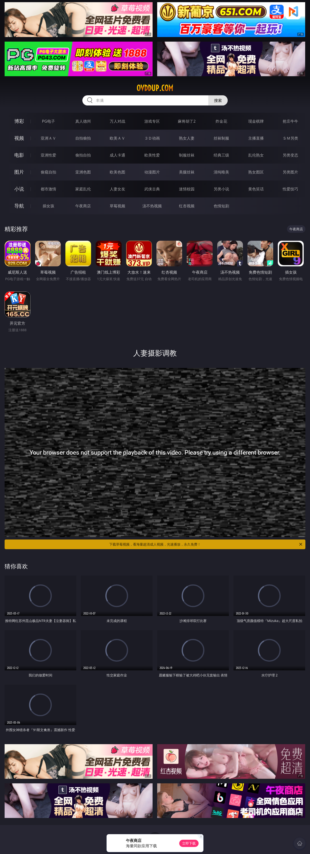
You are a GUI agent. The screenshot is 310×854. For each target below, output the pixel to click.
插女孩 (48, 206)
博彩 (19, 121)
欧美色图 (117, 172)
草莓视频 (117, 206)
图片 (19, 172)
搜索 (218, 100)
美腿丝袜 (186, 172)
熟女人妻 (186, 138)
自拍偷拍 (83, 138)
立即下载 (189, 843)
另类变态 (290, 155)
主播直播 (256, 138)
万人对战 (117, 121)
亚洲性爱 (48, 155)
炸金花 (221, 121)
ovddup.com (155, 88)
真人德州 (83, 121)
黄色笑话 (256, 189)
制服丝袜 (186, 155)
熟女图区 (256, 172)
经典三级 (221, 155)
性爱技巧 (290, 189)
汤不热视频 (152, 206)
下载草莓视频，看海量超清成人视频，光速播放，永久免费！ (206, 544)
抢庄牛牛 (290, 121)
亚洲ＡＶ (48, 138)
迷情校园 (186, 189)
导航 (19, 205)
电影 (19, 155)
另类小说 (221, 189)
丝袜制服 (221, 138)
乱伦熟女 (256, 155)
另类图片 (290, 172)
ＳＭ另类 (290, 138)
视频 (19, 138)
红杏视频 (186, 206)
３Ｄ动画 (152, 138)
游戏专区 (152, 121)
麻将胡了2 (186, 121)
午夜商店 (83, 206)
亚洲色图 (83, 172)
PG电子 (48, 121)
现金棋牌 (256, 121)
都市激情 (48, 189)
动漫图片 (152, 172)
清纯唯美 (221, 172)
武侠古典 (152, 189)
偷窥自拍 (48, 172)
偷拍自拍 (83, 155)
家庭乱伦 (83, 189)
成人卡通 (117, 155)
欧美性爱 (152, 155)
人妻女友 (117, 189)
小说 (19, 189)
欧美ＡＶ (117, 138)
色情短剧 (221, 206)
